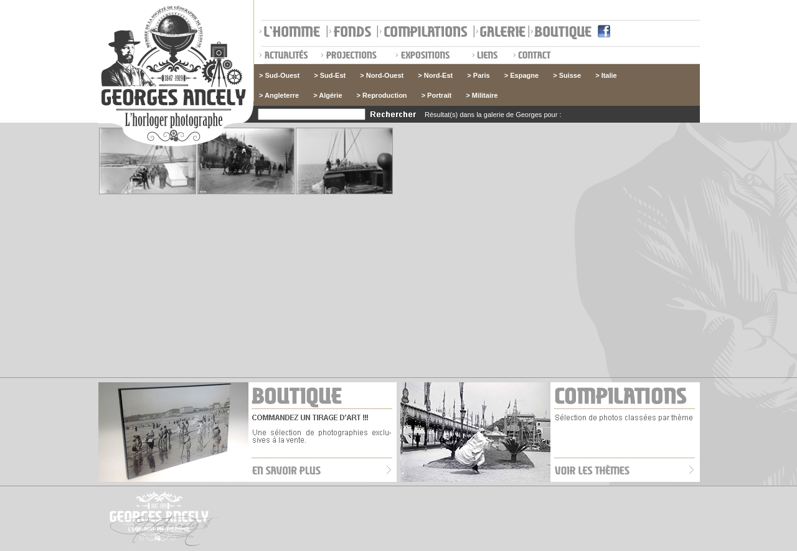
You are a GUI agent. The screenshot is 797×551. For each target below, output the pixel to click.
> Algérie (327, 95)
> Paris (478, 75)
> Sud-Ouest (279, 75)
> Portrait (437, 95)
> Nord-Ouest (381, 75)
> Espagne (521, 75)
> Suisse (567, 75)
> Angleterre (279, 95)
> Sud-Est (330, 75)
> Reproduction (382, 95)
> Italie (606, 75)
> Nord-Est (435, 75)
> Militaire (482, 95)
